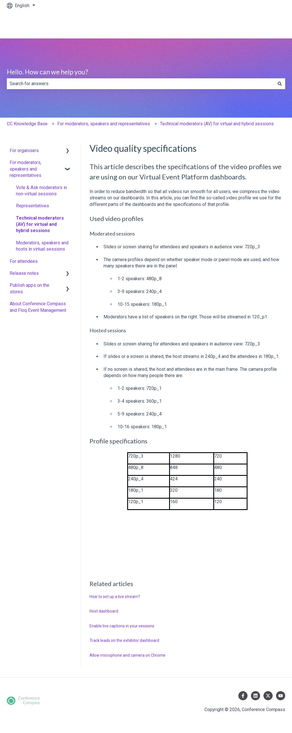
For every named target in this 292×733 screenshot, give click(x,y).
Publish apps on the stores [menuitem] (29, 288)
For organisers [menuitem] (24, 150)
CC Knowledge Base (27, 123)
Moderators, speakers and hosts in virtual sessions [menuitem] (42, 246)
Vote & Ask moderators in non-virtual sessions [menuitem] (41, 190)
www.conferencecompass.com (248, 24)
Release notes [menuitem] (24, 273)
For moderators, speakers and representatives (103, 123)
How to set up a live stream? (115, 596)
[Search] (279, 83)
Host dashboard (104, 611)
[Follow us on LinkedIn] (255, 695)
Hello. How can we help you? (47, 72)
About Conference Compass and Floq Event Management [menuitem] (38, 307)
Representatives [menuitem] (32, 205)
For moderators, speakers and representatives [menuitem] (25, 169)
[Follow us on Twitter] (268, 695)
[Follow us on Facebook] (243, 695)
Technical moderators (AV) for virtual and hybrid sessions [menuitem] (40, 224)
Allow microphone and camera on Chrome (127, 655)
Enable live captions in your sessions (122, 626)
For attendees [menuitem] (24, 261)
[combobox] (140, 83)
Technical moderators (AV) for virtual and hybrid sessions (217, 123)
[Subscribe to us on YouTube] (280, 695)
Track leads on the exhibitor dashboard (124, 640)
